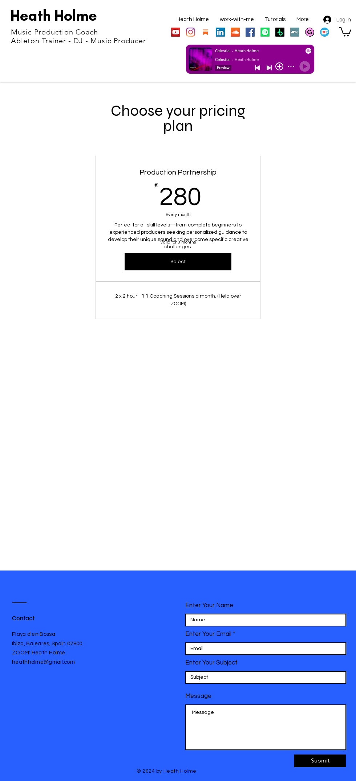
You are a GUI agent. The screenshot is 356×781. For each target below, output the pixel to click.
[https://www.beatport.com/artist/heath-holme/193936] (279, 32)
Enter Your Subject (211, 663)
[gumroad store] (309, 32)
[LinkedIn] (220, 32)
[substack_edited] (205, 32)
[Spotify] (265, 32)
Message (198, 696)
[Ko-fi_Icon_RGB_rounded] (324, 32)
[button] (345, 31)
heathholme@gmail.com (43, 662)
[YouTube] (175, 32)
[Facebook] (250, 32)
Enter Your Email (208, 634)
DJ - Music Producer (109, 40)
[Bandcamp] (294, 32)
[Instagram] (190, 32)
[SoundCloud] (235, 32)
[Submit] (320, 761)
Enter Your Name (209, 605)
